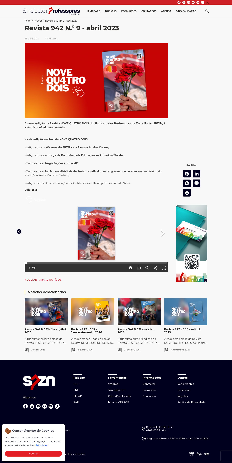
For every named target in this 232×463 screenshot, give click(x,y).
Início (28, 20)
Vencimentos (186, 383)
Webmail (113, 383)
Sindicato (93, 11)
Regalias (183, 396)
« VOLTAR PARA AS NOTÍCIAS (43, 279)
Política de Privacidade (191, 402)
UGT (76, 383)
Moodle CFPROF (118, 402)
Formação (149, 390)
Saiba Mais (41, 445)
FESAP (77, 396)
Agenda (166, 11)
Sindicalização (186, 11)
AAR (76, 402)
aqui (34, 189)
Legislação (184, 390)
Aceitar (33, 453)
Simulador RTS (117, 390)
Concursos (149, 396)
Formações (128, 11)
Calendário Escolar (119, 396)
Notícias (110, 11)
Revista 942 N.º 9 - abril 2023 (61, 20)
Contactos (148, 11)
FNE (76, 390)
